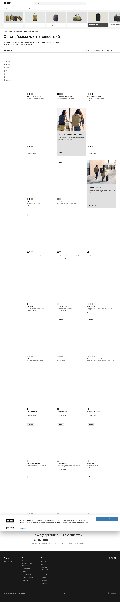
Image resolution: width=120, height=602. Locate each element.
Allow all (107, 589)
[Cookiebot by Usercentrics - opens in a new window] (10, 599)
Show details (23, 599)
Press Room (44, 577)
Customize (107, 594)
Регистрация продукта (28, 577)
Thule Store (44, 583)
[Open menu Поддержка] (31, 8)
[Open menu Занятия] (14, 8)
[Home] (19, 3)
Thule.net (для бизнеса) (46, 574)
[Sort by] (109, 50)
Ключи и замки (26, 568)
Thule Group (44, 580)
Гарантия (24, 571)
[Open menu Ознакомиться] (22, 8)
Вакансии (43, 564)
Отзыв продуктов (26, 574)
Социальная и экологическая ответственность (45, 569)
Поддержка (25, 580)
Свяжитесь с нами (8, 561)
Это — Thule (44, 561)
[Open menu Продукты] (7, 8)
